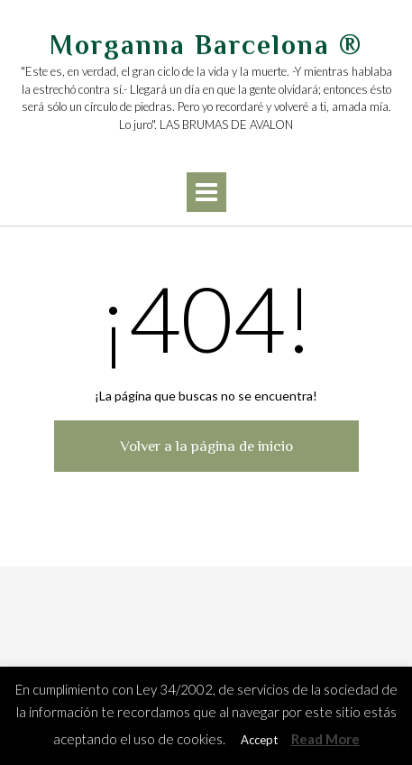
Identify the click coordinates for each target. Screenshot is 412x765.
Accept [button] (259, 740)
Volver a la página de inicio (206, 446)
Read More (325, 739)
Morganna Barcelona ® (206, 45)
